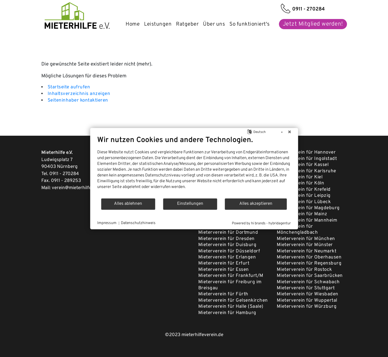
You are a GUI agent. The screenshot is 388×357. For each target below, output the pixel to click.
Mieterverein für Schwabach (308, 282)
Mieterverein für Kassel (303, 165)
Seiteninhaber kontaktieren (78, 100)
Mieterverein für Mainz (302, 214)
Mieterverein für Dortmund (228, 233)
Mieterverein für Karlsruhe (306, 171)
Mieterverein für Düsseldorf (229, 251)
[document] (194, 167)
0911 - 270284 (64, 174)
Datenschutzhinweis (138, 223)
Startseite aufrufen (69, 87)
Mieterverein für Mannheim (307, 220)
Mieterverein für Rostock (304, 270)
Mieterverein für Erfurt (223, 263)
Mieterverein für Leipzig (304, 196)
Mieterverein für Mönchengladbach (297, 230)
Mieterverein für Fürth (223, 294)
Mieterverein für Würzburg (307, 307)
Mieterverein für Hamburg (227, 313)
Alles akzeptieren (255, 203)
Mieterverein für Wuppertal (307, 301)
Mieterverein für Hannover (306, 152)
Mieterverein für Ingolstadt (307, 159)
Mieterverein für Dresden (226, 239)
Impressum (106, 223)
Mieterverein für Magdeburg (308, 208)
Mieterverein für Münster (305, 245)
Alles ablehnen (128, 203)
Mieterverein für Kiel (300, 177)
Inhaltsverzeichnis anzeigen (79, 94)
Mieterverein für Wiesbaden (307, 294)
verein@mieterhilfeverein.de (81, 188)
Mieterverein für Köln (300, 183)
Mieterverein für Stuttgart (306, 288)
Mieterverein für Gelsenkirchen (233, 301)
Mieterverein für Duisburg (227, 245)
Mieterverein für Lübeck (304, 202)
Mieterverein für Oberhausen (309, 257)
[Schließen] (289, 132)
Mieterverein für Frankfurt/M (231, 276)
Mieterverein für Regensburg (309, 263)
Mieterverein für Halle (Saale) (231, 307)
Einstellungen (190, 203)
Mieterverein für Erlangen (227, 257)
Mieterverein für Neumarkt (307, 251)
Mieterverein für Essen (223, 270)
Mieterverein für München (306, 239)
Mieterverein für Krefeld (304, 190)
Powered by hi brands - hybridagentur (261, 223)
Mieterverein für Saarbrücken (310, 276)
